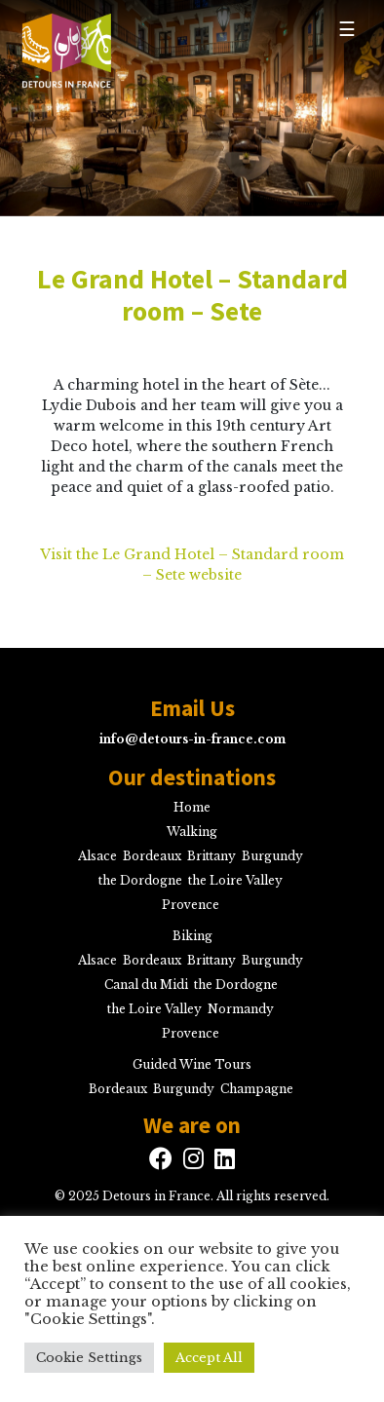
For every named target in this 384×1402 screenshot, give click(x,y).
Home (192, 807)
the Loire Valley (235, 880)
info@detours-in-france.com (192, 739)
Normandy (241, 1009)
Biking (192, 935)
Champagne (256, 1088)
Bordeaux (152, 856)
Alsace (97, 856)
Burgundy (272, 856)
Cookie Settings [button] (89, 1357)
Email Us (192, 708)
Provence (190, 904)
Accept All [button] (209, 1357)
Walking (192, 831)
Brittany (211, 856)
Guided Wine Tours (192, 1064)
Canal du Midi (146, 984)
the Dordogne (140, 880)
